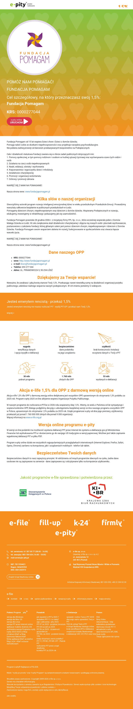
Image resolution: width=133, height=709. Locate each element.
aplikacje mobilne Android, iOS (19, 627)
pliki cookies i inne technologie (103, 684)
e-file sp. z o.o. (55, 679)
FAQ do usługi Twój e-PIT (76, 624)
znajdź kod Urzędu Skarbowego (79, 631)
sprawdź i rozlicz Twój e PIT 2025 (80, 617)
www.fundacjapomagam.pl (37, 191)
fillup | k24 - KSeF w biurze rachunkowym (17, 642)
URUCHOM (16, 121)
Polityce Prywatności (64, 684)
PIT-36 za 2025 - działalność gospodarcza (48, 630)
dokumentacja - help (104, 622)
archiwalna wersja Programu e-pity (21, 629)
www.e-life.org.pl (33, 417)
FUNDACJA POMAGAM (28, 89)
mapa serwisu (104, 599)
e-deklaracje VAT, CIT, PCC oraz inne (81, 634)
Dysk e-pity (100, 634)
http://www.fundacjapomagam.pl (34, 261)
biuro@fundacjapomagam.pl (34, 264)
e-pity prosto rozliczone (22, 4)
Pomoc (99, 612)
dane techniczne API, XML (107, 632)
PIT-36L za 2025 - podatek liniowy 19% (50, 635)
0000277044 (23, 112)
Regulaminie (49, 684)
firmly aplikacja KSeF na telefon (20, 639)
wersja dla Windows (15, 617)
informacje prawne (84, 599)
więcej (10, 313)
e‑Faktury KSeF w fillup (16, 634)
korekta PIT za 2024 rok (46, 650)
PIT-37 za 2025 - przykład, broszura (51, 624)
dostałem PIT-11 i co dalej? (48, 619)
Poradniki (41, 612)
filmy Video (101, 619)
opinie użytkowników (43, 599)
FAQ (98, 617)
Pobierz (17, 612)
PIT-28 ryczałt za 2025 (46, 627)
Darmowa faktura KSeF (16, 637)
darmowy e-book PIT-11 (106, 627)
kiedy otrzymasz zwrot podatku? (50, 639)
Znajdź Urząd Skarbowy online (20, 577)
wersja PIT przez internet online (20, 624)
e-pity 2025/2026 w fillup (17, 632)
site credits (11, 696)
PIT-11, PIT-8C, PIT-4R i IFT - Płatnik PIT (51, 642)
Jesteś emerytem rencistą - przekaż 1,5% (38, 301)
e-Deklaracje (71, 612)
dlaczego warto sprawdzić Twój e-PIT (80, 620)
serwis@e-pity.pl (22, 558)
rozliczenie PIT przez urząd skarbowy (48, 647)
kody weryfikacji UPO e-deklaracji (80, 629)
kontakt (14, 599)
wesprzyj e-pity (64, 599)
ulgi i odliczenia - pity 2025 (48, 622)
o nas (26, 599)
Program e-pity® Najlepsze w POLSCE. (23, 667)
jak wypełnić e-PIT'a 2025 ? (48, 617)
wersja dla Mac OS (14, 619)
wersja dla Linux (13, 622)
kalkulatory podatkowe (105, 624)
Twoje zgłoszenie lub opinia (107, 637)
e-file (10, 594)
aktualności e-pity (103, 629)
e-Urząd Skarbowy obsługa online (80, 626)
